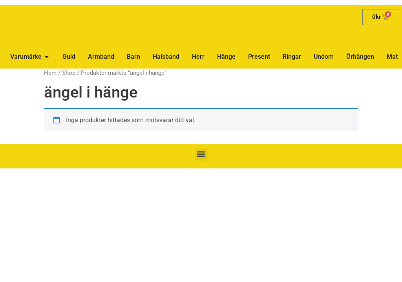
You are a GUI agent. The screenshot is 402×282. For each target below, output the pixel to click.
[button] (201, 154)
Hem (50, 72)
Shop (68, 72)
